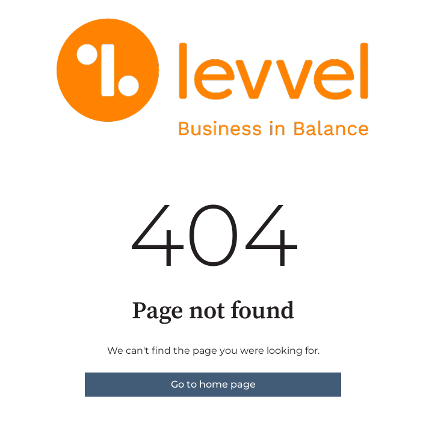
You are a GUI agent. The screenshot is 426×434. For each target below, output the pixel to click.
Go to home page (213, 384)
